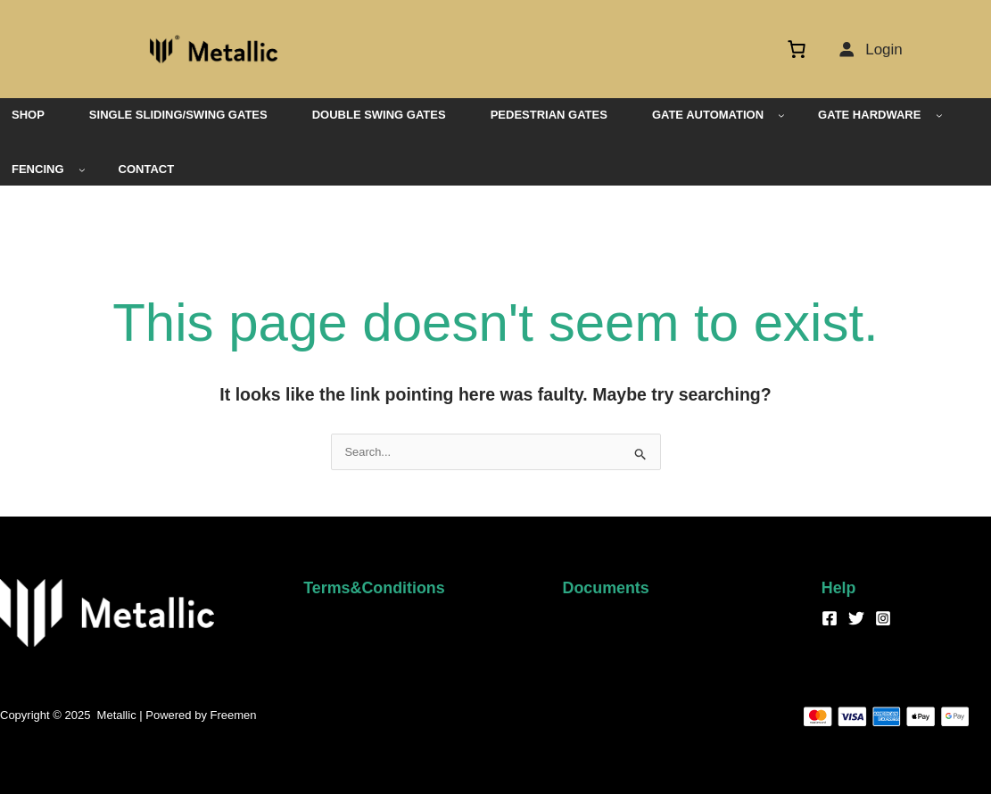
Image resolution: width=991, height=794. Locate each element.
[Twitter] (856, 618)
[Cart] (801, 49)
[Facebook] (830, 618)
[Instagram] (883, 618)
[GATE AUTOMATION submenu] (781, 115)
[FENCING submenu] (82, 169)
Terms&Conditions (374, 588)
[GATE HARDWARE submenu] (939, 115)
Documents (606, 588)
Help (839, 588)
